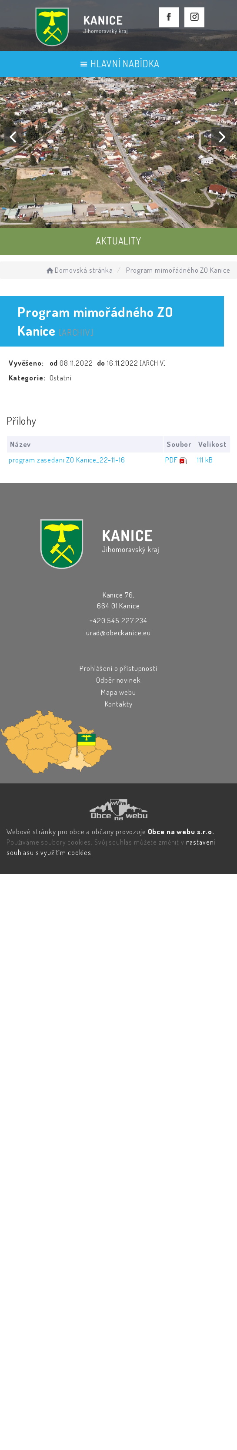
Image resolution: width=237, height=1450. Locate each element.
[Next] (220, 136)
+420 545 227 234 (118, 620)
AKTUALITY (118, 241)
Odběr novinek (118, 679)
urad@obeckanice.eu (118, 632)
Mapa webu (118, 692)
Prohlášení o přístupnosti (118, 668)
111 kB (205, 459)
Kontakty (119, 703)
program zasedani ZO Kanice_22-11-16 (67, 459)
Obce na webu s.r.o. (181, 831)
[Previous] (13, 136)
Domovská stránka (79, 269)
